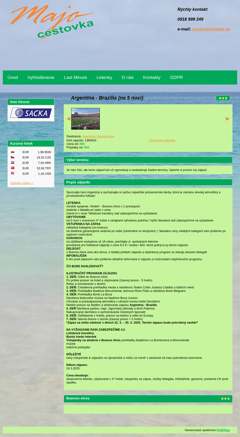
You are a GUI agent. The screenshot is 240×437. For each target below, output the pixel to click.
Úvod (13, 77)
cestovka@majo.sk (211, 29)
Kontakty (152, 77)
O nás (128, 77)
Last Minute (75, 77)
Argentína (88, 136)
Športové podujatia (162, 140)
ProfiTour (223, 430)
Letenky (104, 77)
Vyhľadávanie (41, 77)
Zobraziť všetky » (21, 183)
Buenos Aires (105, 136)
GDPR (176, 77)
